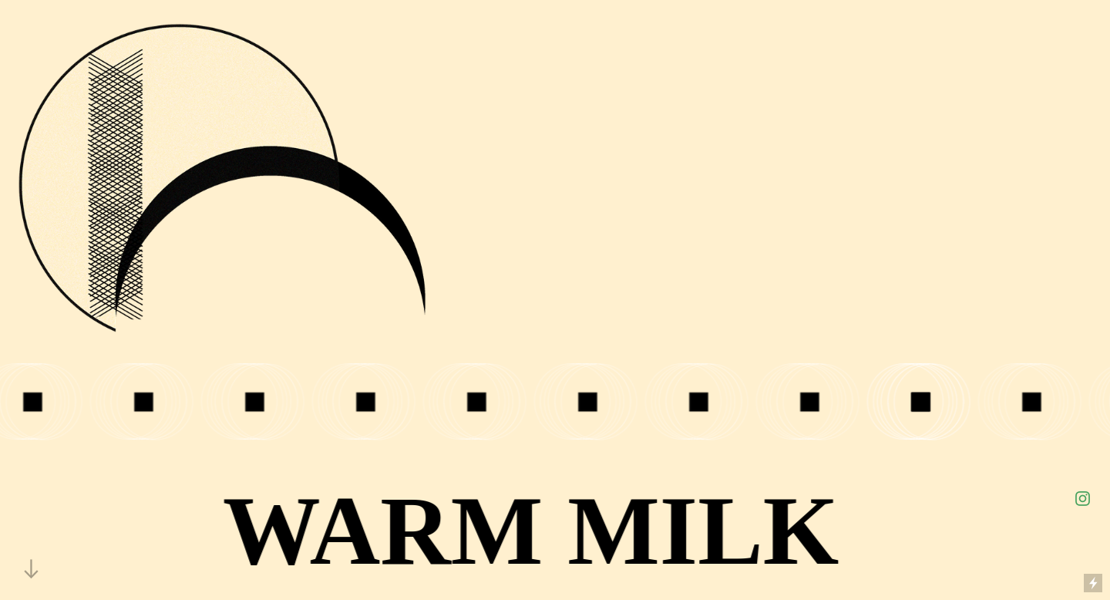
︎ (1083, 499)
